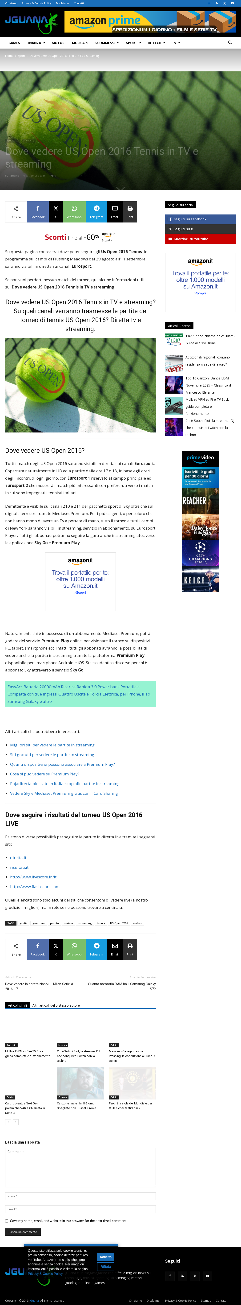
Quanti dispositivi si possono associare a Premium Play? (62, 764)
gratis (23, 923)
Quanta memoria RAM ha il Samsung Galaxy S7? (122, 986)
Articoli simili (17, 1005)
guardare (38, 923)
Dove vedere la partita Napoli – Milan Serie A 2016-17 (39, 986)
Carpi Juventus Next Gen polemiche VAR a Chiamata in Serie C (25, 1108)
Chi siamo (11, 3)
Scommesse (107, 43)
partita (54, 923)
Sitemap (206, 1301)
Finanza (36, 43)
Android (11, 1045)
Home (9, 56)
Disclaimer (62, 3)
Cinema (62, 1097)
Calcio (113, 1045)
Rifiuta (105, 1266)
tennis (101, 923)
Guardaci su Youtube (188, 239)
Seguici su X (180, 229)
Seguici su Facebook (187, 219)
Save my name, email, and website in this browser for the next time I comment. (68, 1221)
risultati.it (19, 867)
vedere (137, 923)
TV (176, 43)
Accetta (106, 1257)
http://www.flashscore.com (35, 886)
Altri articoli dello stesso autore (56, 1005)
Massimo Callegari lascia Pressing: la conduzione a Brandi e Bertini (132, 1056)
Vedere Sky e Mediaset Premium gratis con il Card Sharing (64, 793)
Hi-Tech (156, 43)
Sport (133, 43)
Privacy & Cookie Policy (37, 3)
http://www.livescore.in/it (33, 877)
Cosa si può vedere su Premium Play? (44, 774)
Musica (80, 43)
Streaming (28, 140)
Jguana (14, 175)
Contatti (79, 3)
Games (14, 43)
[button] (230, 43)
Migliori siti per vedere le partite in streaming (52, 745)
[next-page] (16, 1122)
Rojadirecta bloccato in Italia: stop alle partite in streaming (65, 783)
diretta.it (18, 857)
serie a (68, 923)
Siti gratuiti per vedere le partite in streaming (52, 754)
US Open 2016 (119, 923)
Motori (58, 43)
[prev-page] (8, 1122)
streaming (85, 923)
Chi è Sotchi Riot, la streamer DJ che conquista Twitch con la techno (78, 1056)
